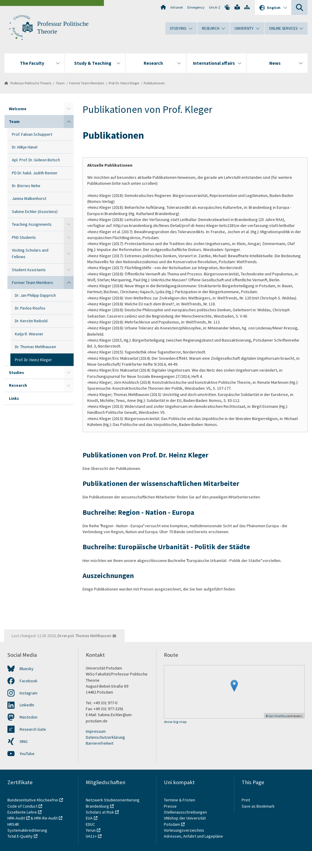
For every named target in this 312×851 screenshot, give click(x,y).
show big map (175, 722)
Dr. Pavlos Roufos (30, 308)
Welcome (17, 108)
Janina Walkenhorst (29, 198)
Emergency (196, 7)
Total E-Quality (20, 836)
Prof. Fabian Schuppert (32, 134)
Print (246, 800)
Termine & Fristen (180, 800)
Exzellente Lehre (22, 812)
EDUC (90, 824)
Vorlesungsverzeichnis (184, 830)
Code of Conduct (22, 806)
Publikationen (154, 83)
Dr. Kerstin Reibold (31, 320)
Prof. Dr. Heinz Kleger (124, 83)
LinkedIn (27, 705)
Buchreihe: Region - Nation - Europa (138, 512)
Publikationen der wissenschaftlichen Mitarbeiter (161, 483)
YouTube (27, 753)
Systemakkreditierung (27, 830)
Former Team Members (86, 83)
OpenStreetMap (277, 716)
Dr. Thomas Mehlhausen (35, 346)
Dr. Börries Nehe (26, 185)
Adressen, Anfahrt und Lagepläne (193, 836)
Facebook (28, 680)
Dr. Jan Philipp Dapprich (35, 295)
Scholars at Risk (100, 812)
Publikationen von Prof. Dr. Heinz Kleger (145, 455)
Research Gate (33, 729)
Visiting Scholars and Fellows (30, 253)
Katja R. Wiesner (29, 334)
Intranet (176, 7)
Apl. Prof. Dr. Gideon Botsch (36, 159)
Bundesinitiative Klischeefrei (32, 800)
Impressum (96, 731)
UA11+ (91, 836)
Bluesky (27, 668)
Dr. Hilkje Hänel (24, 147)
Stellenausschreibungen (185, 812)
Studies (16, 372)
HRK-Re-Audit (46, 818)
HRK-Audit (16, 818)
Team (60, 83)
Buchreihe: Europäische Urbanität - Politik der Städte (166, 546)
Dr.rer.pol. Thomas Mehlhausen (84, 635)
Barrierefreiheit (99, 743)
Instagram (28, 693)
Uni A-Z (214, 7)
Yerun (91, 830)
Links (14, 398)
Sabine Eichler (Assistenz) (35, 211)
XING (24, 741)
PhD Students (24, 237)
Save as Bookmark (258, 806)
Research (18, 385)
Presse (171, 806)
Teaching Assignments (32, 224)
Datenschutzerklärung (105, 737)
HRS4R (13, 824)
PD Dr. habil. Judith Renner (35, 173)
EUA (89, 818)
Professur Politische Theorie (30, 83)
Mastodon (28, 717)
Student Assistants (29, 269)
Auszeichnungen (108, 575)
